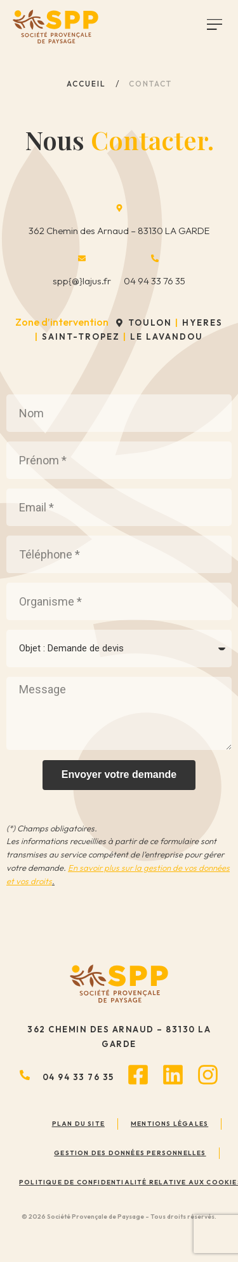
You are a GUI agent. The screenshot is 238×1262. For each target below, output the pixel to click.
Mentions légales (169, 1124)
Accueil (86, 83)
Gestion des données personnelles (130, 1153)
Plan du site (78, 1124)
